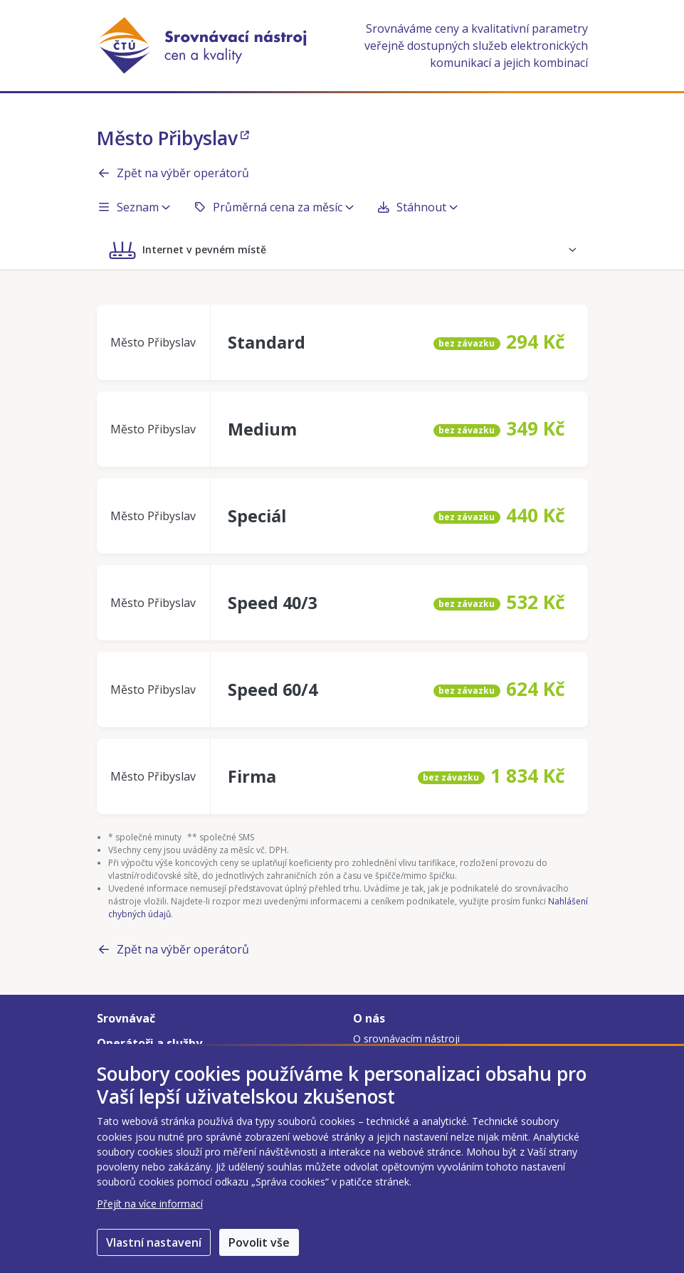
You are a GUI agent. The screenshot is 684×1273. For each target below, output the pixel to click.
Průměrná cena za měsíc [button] (273, 207)
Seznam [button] (133, 207)
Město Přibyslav (173, 138)
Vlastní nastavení (153, 1242)
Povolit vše (259, 1242)
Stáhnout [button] (417, 207)
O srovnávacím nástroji (406, 1038)
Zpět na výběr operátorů (173, 173)
